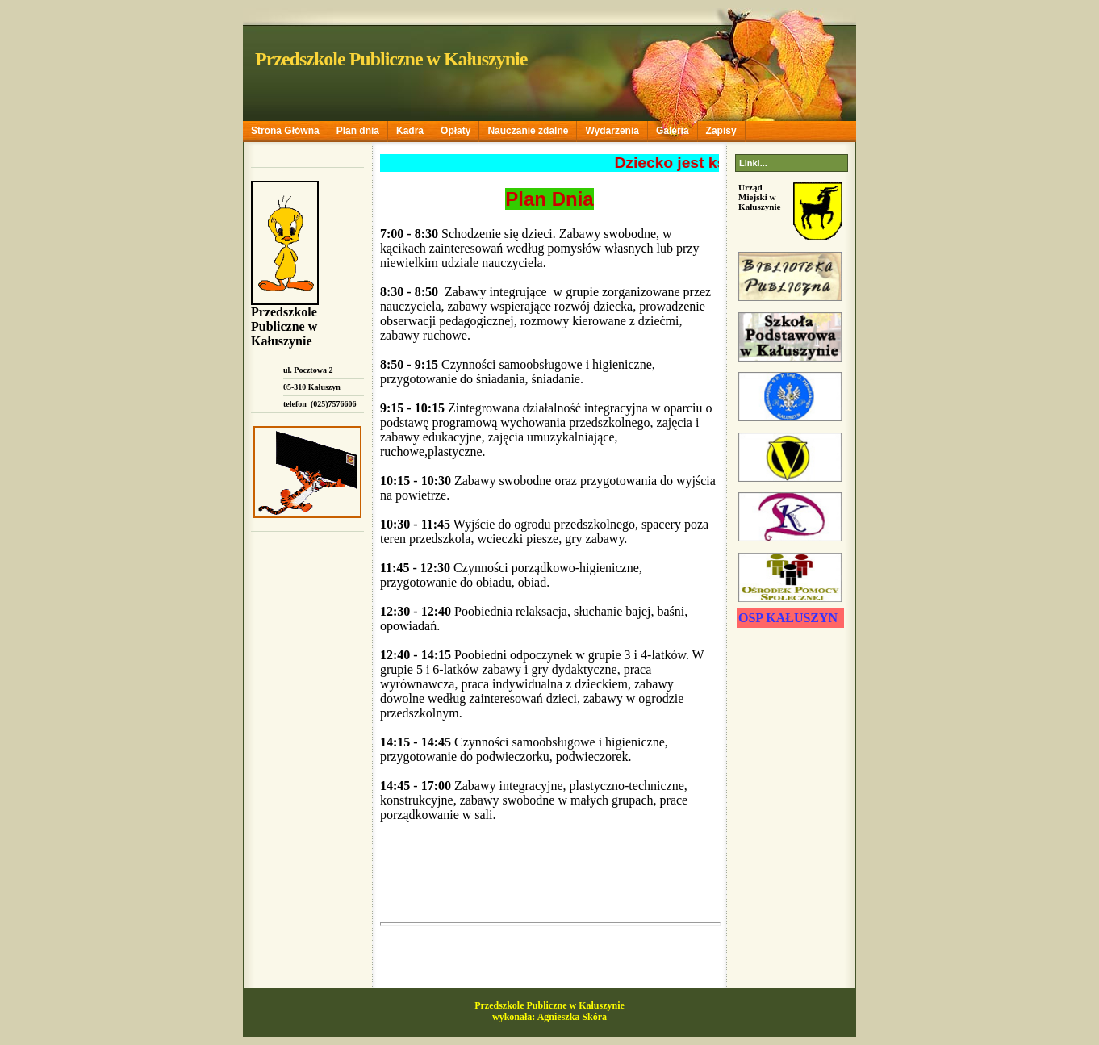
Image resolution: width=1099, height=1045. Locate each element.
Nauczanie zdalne (527, 130)
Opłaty (455, 130)
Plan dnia (357, 130)
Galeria (672, 130)
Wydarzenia (611, 130)
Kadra (410, 130)
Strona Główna (285, 130)
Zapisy (721, 130)
